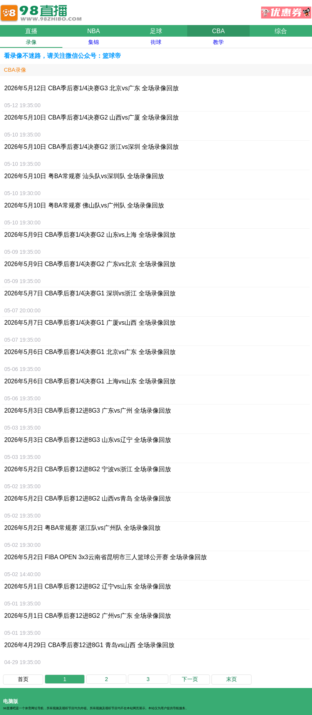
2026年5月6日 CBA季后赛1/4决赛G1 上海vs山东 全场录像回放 (90, 381)
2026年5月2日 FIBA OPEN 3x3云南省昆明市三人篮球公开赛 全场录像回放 (105, 557)
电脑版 (10, 701)
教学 (218, 42)
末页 (231, 679)
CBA (218, 31)
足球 (156, 31)
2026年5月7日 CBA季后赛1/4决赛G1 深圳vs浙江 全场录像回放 (90, 293)
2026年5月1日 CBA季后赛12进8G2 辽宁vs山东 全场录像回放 (87, 586)
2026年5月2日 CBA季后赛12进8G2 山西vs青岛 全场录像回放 (87, 498)
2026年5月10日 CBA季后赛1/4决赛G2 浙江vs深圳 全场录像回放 (91, 146)
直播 (31, 31)
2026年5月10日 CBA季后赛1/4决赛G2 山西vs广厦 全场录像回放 (91, 117)
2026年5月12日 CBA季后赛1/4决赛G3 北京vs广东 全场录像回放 (91, 88)
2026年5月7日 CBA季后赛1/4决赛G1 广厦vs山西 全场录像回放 (90, 322)
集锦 (93, 42)
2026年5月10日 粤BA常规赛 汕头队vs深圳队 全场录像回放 (84, 176)
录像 (31, 42)
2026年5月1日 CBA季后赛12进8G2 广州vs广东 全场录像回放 (87, 615)
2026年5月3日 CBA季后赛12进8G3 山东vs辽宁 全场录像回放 (87, 440)
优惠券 (286, 11)
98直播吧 (42, 9)
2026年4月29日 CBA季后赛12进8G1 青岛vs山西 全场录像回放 (89, 645)
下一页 (190, 679)
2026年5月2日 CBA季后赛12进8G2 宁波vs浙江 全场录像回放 (87, 469)
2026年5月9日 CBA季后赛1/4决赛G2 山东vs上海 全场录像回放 (90, 234)
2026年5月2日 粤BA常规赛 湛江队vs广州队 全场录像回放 (82, 527)
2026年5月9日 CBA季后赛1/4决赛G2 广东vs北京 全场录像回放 (90, 264)
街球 (156, 42)
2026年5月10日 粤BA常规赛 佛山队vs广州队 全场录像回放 (84, 205)
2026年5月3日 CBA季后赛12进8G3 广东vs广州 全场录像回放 (87, 410)
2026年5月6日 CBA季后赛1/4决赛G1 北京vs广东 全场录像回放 (90, 352)
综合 (281, 31)
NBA (93, 31)
